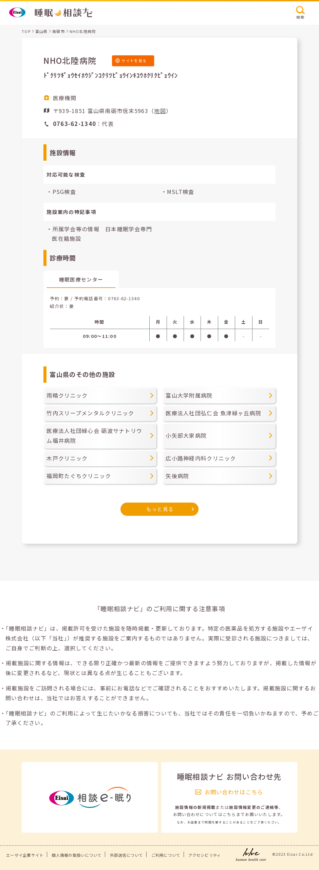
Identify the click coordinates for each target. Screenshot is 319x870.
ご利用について (166, 855)
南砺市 (58, 31)
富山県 (41, 31)
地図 (160, 111)
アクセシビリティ (204, 855)
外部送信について (126, 855)
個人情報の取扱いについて (76, 855)
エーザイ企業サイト (25, 855)
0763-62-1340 (123, 298)
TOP (26, 31)
